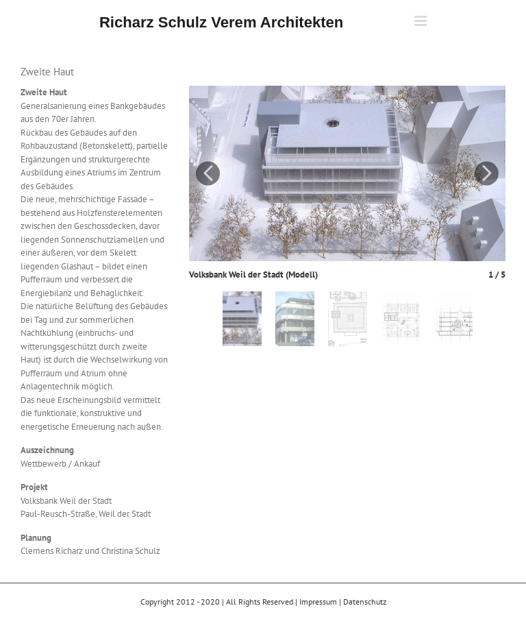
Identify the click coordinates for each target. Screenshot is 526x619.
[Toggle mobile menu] (421, 21)
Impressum (318, 601)
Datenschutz (364, 601)
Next (487, 173)
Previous (208, 173)
